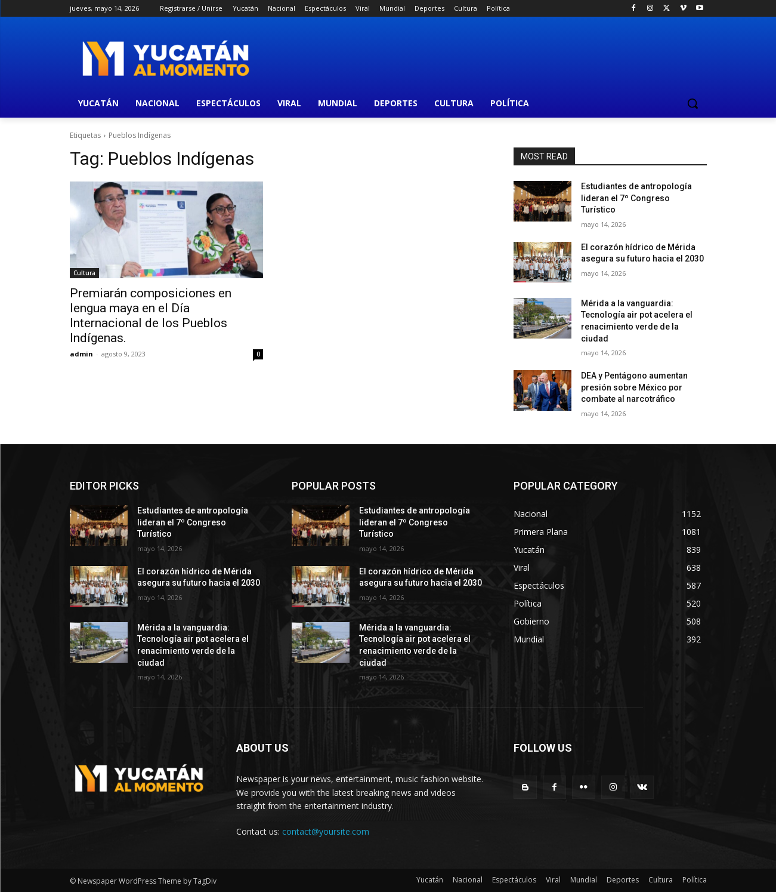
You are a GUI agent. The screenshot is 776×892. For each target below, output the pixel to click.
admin (81, 353)
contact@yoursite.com (325, 831)
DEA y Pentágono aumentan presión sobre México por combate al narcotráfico (634, 387)
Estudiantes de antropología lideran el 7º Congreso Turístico (636, 198)
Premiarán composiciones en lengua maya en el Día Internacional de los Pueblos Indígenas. (150, 315)
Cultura (84, 273)
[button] (692, 103)
